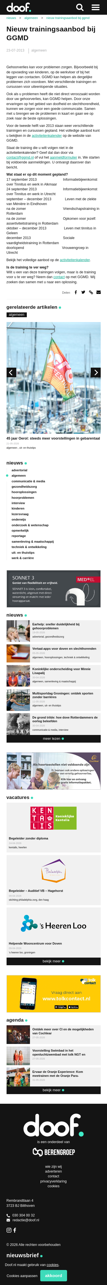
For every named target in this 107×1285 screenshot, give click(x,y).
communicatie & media (28, 481)
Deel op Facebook (76, 292)
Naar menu (95, 7)
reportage (19, 536)
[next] (95, 372)
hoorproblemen (23, 497)
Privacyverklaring (53, 1181)
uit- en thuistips (27, 447)
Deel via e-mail (98, 292)
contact (59, 277)
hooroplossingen (24, 492)
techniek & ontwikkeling (29, 547)
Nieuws (15, 463)
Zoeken (80, 7)
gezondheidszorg (24, 486)
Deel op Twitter (83, 292)
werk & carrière (23, 558)
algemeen (39, 50)
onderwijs (19, 519)
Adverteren (53, 1171)
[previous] (11, 372)
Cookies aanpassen (22, 1276)
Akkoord (53, 1275)
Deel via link (91, 292)
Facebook (15, 1230)
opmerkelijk (20, 530)
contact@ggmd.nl (20, 157)
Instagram (9, 1230)
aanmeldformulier (63, 157)
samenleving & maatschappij (33, 541)
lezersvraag (20, 514)
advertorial (19, 470)
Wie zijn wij (53, 1167)
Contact (53, 1176)
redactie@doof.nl (23, 1220)
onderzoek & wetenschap (30, 525)
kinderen (18, 508)
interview (18, 503)
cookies (53, 1265)
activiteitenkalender (47, 136)
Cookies (54, 1186)
